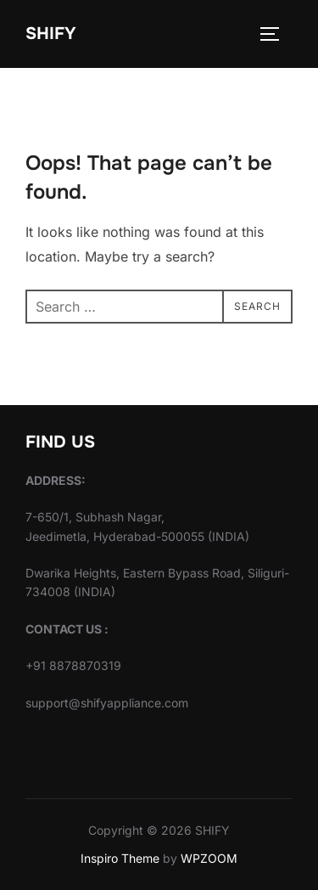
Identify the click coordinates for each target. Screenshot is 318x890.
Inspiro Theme (120, 858)
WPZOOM (209, 858)
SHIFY (50, 33)
